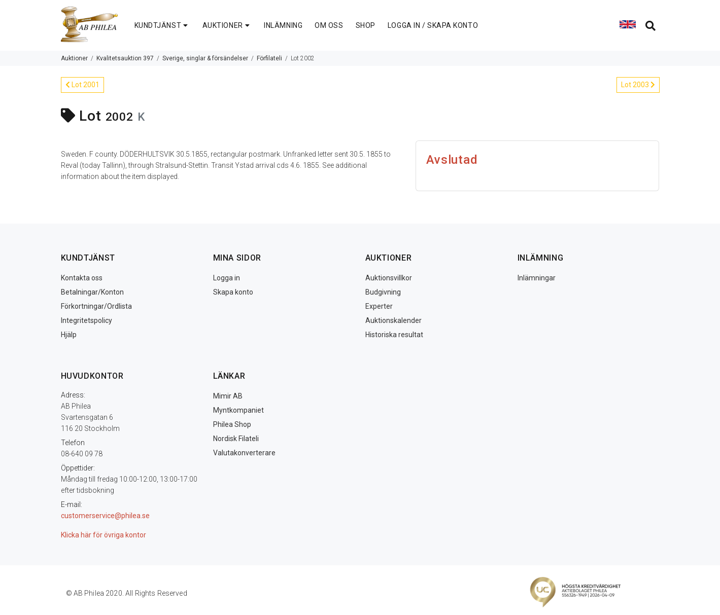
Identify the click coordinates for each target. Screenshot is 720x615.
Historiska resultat (394, 335)
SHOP (365, 25)
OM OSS (329, 25)
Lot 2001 (82, 85)
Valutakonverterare (244, 453)
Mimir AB (228, 396)
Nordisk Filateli (236, 439)
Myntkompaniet (238, 410)
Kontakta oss (81, 278)
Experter (379, 306)
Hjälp (69, 335)
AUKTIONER (227, 25)
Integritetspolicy (86, 320)
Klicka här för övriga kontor (103, 535)
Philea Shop (232, 424)
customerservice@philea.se (105, 516)
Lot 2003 (638, 85)
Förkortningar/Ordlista (96, 306)
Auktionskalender (393, 320)
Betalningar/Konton (92, 292)
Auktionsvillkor (388, 278)
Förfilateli (269, 58)
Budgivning (383, 292)
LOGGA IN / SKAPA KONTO (433, 25)
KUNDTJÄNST (162, 25)
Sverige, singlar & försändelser (205, 58)
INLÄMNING (283, 25)
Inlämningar (537, 278)
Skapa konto (233, 292)
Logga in (226, 278)
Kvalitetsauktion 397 (125, 58)
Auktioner (74, 58)
